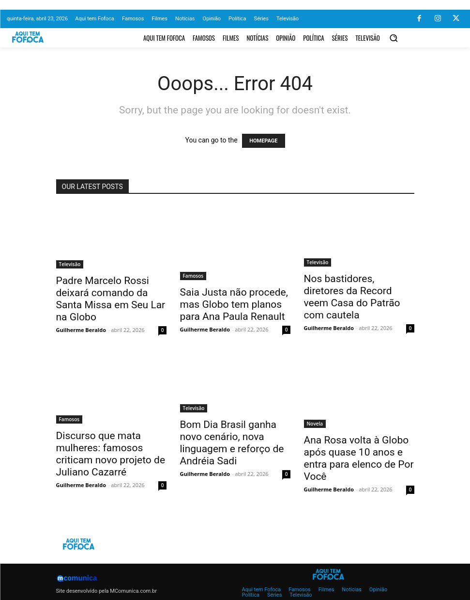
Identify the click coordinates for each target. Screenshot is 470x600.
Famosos (193, 275)
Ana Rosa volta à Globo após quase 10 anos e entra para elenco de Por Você (359, 458)
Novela (315, 423)
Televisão (70, 264)
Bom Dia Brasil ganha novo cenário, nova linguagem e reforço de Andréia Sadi (232, 443)
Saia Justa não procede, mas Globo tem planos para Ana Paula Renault (234, 304)
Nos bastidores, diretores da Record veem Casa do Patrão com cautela (352, 297)
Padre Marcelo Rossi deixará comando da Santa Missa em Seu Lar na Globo (111, 299)
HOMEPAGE (263, 141)
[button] (393, 37)
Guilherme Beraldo (81, 329)
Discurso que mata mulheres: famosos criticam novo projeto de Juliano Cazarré (111, 454)
